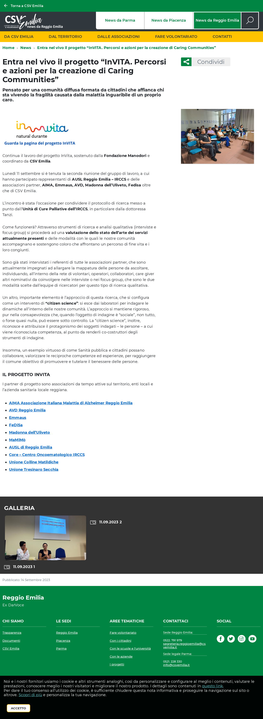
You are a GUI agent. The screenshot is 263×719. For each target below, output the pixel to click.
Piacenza (63, 641)
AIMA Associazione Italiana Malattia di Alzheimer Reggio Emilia (71, 403)
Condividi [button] (208, 61)
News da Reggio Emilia (217, 20)
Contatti (222, 36)
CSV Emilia (10, 648)
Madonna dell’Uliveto (29, 432)
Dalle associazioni (118, 36)
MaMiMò (17, 440)
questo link (212, 686)
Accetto (18, 708)
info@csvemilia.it (176, 665)
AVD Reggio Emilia (27, 410)
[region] (131, 542)
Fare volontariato (176, 36)
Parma (61, 648)
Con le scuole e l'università (130, 648)
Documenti (11, 641)
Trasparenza (11, 633)
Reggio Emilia (67, 633)
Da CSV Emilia (18, 36)
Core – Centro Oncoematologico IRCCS (47, 454)
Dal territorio (65, 36)
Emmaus (17, 417)
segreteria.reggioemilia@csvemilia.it (184, 645)
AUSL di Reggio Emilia (30, 447)
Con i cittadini (120, 641)
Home (8, 48)
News (25, 48)
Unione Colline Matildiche (34, 462)
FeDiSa (16, 425)
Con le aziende (121, 656)
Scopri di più (30, 695)
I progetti (117, 664)
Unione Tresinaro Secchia (33, 469)
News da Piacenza (168, 20)
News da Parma (120, 20)
